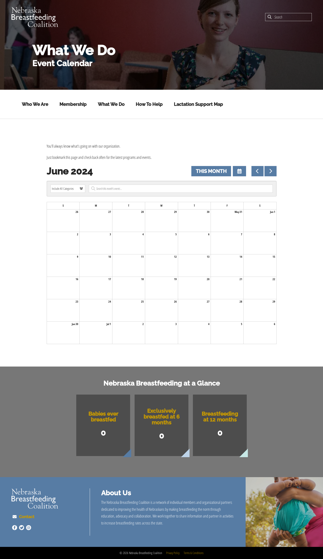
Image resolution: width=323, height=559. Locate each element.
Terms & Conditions (193, 553)
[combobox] (288, 17)
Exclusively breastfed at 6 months (162, 417)
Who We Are (35, 104)
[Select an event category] (67, 189)
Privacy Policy (172, 553)
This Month (211, 171)
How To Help (149, 104)
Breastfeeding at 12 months (220, 417)
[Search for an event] (181, 189)
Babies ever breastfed (103, 417)
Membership (73, 104)
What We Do (111, 104)
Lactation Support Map (198, 104)
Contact (26, 516)
